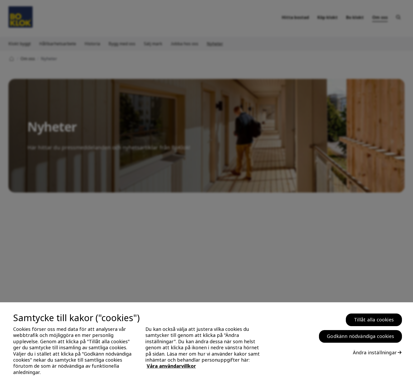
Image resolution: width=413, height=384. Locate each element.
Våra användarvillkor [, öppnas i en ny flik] (171, 368)
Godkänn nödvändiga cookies (360, 338)
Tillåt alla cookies (374, 322)
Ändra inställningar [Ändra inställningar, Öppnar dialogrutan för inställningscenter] (375, 354)
